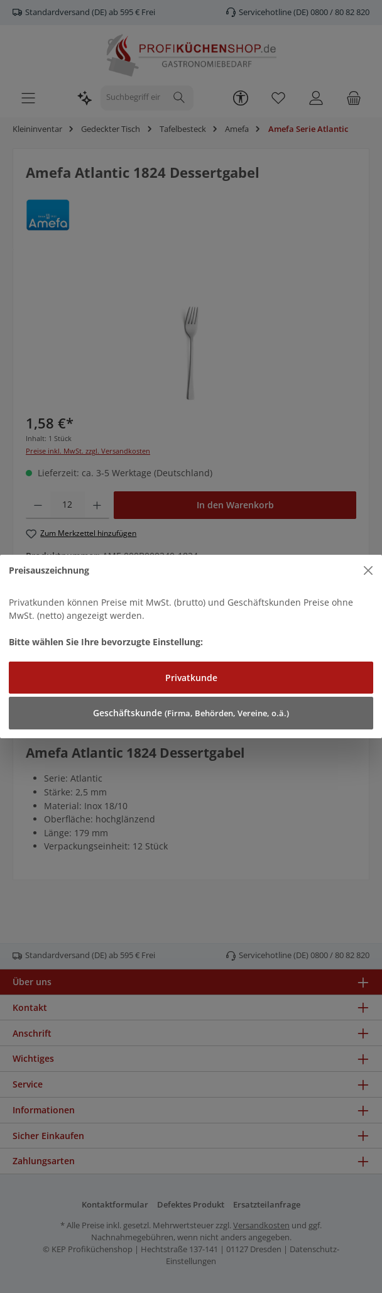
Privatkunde (191, 678)
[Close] (368, 571)
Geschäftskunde (191, 713)
